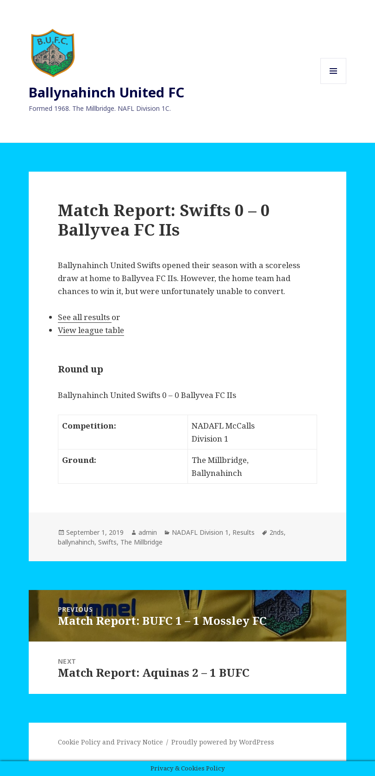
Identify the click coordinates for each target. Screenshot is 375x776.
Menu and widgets (333, 83)
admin (147, 532)
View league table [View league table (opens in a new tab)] (91, 330)
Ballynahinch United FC (106, 92)
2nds (276, 532)
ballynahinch (76, 542)
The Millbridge (141, 542)
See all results (85, 317)
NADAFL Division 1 (200, 532)
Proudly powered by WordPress (222, 742)
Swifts (107, 542)
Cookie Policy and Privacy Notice (110, 742)
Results (243, 532)
